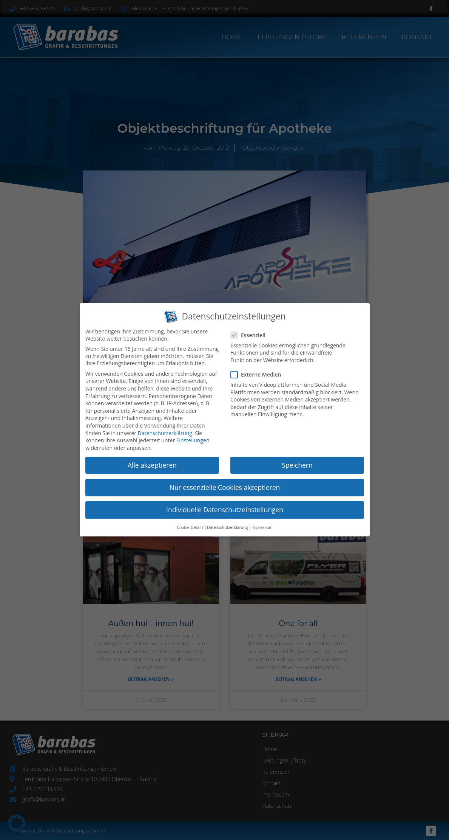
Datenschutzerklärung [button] (227, 527)
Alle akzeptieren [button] (152, 465)
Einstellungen (192, 440)
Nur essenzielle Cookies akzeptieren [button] (224, 486)
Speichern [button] (296, 465)
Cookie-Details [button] (190, 527)
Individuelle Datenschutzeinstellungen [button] (224, 509)
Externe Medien (258, 374)
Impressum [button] (261, 527)
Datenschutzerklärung (164, 433)
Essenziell (250, 334)
